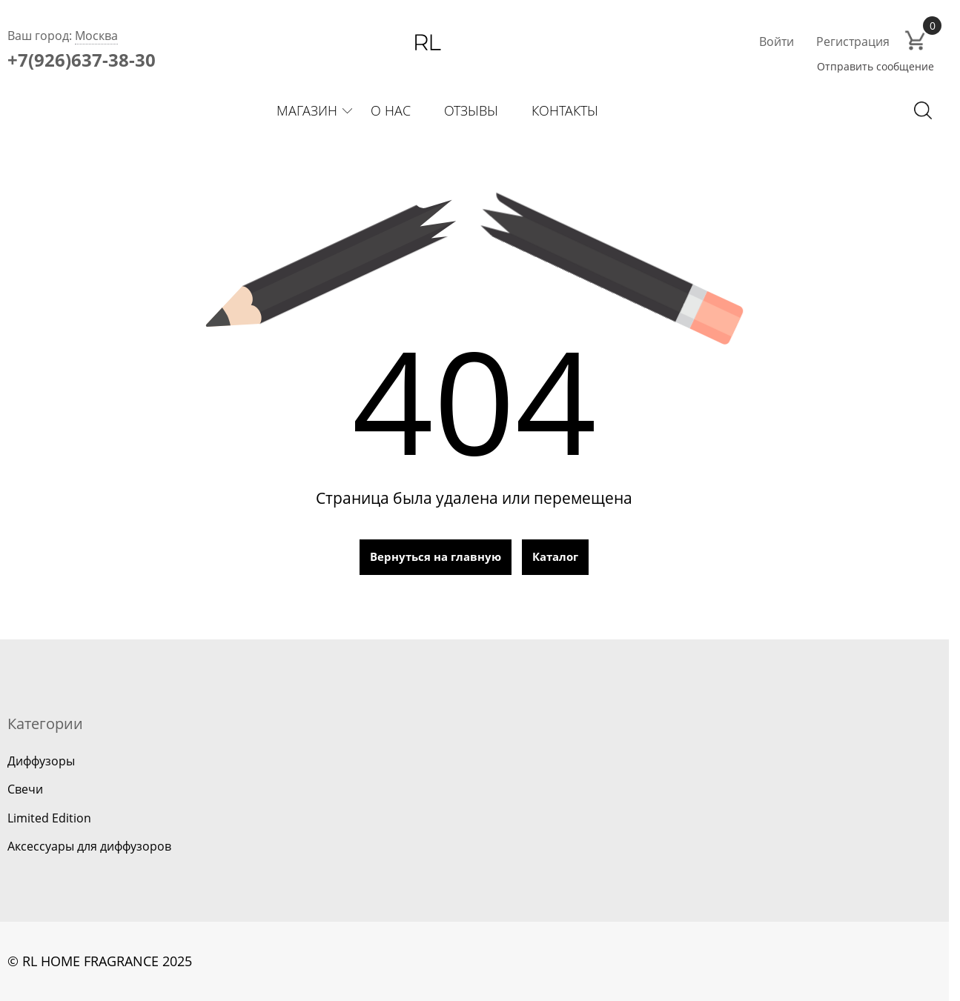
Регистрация (853, 41)
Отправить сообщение (875, 66)
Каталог (555, 556)
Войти (776, 41)
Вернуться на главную (435, 556)
